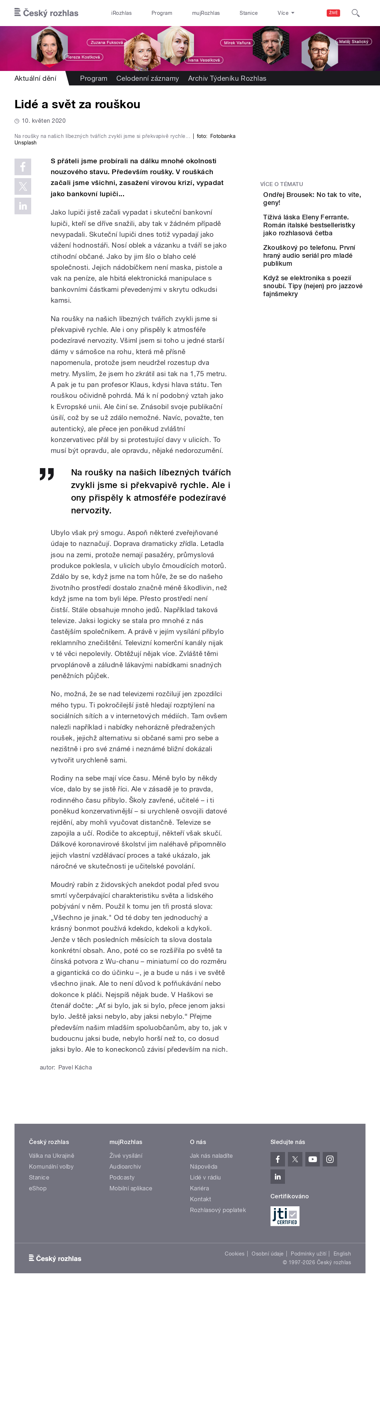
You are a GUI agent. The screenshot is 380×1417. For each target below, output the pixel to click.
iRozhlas (118, 13)
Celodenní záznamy (147, 78)
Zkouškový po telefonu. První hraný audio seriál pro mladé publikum (331, 290)
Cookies (234, 1380)
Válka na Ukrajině (51, 1282)
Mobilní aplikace (131, 1314)
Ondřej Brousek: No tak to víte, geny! (329, 202)
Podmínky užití (308, 1380)
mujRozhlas (187, 13)
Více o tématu (281, 184)
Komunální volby (51, 1293)
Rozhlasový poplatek (218, 1336)
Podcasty (122, 1303)
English (342, 1380)
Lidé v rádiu (205, 1303)
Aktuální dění (35, 78)
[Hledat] (355, 13)
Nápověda (204, 1293)
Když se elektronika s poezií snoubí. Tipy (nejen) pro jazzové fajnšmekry (334, 336)
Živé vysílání (126, 1282)
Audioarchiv (125, 1293)
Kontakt (200, 1325)
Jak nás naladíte (211, 1282)
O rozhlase (256, 13)
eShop (37, 1314)
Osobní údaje (268, 1380)
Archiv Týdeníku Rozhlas (227, 78)
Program (150, 13)
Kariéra (199, 1314)
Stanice (222, 13)
